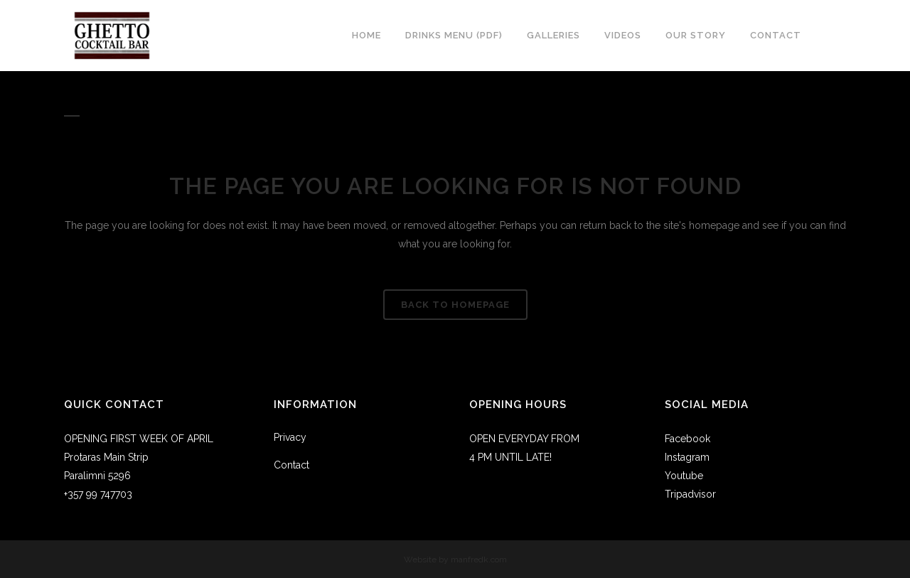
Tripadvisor (690, 494)
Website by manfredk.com (455, 559)
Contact (291, 465)
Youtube (684, 475)
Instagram (687, 457)
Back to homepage (455, 304)
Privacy (290, 437)
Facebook (687, 438)
